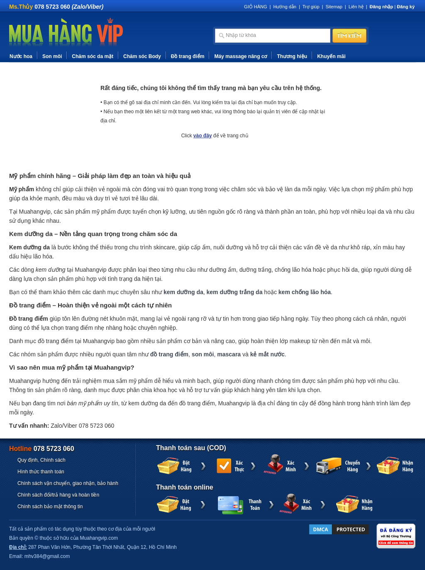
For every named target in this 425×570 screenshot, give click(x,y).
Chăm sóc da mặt (92, 56)
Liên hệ (356, 6)
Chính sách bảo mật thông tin (50, 506)
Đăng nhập (381, 6)
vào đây (202, 136)
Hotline (41, 448)
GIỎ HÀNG (255, 6)
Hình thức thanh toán (40, 472)
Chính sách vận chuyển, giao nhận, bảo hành (67, 483)
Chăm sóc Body (142, 56)
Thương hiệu (292, 56)
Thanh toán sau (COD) (191, 447)
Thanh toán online (184, 487)
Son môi (52, 56)
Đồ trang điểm (188, 56)
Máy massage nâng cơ (240, 56)
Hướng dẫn (284, 6)
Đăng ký (406, 6)
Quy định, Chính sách (41, 460)
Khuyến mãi (331, 56)
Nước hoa (21, 56)
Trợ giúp (311, 6)
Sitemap (333, 6)
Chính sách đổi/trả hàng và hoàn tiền (58, 495)
